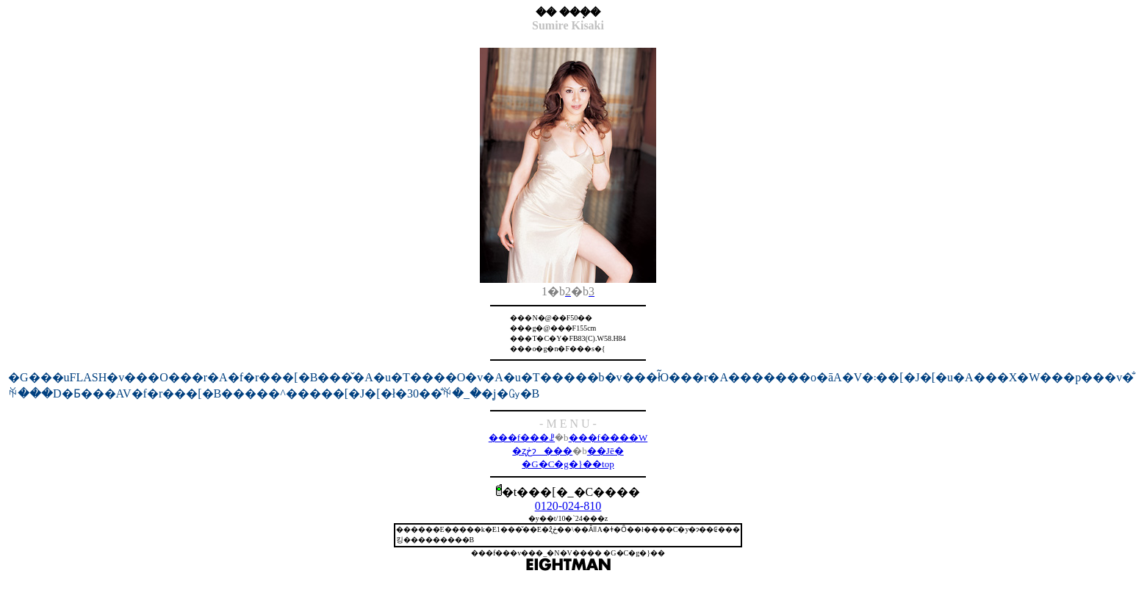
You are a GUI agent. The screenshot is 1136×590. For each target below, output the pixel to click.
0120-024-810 (568, 506)
